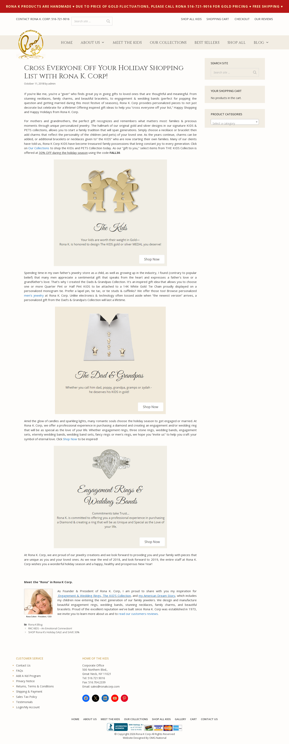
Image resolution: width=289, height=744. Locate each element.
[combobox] (235, 122)
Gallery (180, 719)
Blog (263, 43)
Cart (193, 719)
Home (67, 42)
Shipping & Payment (29, 691)
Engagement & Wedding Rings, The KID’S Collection (94, 596)
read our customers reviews (138, 614)
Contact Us (23, 665)
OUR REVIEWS (263, 19)
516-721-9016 (60, 19)
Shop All (236, 42)
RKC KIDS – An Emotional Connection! (50, 628)
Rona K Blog (35, 624)
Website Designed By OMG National (144, 738)
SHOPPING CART (218, 19)
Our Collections (168, 42)
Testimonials (24, 702)
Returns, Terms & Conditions (35, 686)
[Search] (108, 21)
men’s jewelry (34, 295)
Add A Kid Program (28, 676)
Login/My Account (28, 707)
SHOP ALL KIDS (191, 19)
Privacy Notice (25, 681)
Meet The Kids (127, 42)
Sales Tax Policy (26, 697)
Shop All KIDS (161, 719)
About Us (95, 43)
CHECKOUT (242, 19)
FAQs (19, 671)
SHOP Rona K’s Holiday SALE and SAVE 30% (53, 632)
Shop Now (70, 439)
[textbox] (235, 123)
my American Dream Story (157, 596)
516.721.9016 (96, 678)
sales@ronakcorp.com (105, 686)
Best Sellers (206, 42)
